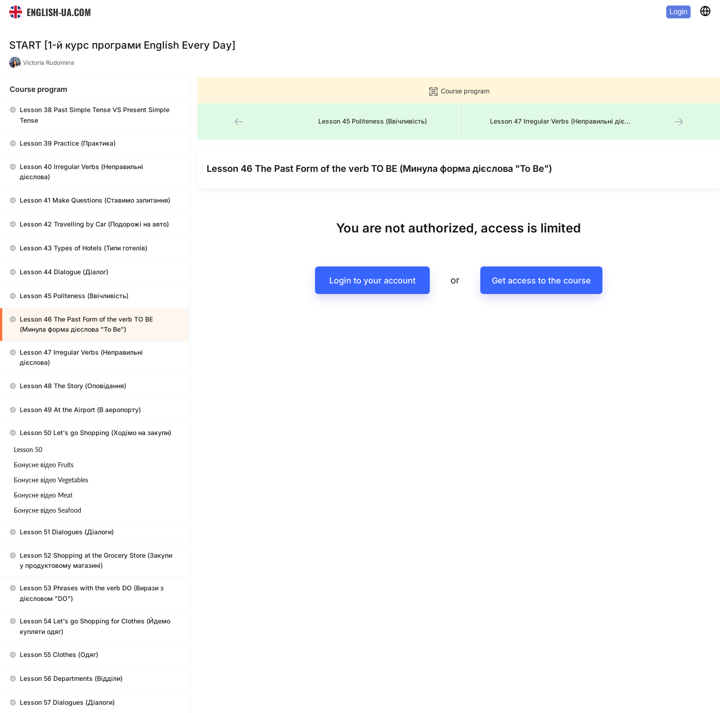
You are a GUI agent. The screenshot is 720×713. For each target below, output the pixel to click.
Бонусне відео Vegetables (51, 397)
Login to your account (370, 253)
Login (678, 12)
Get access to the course (539, 253)
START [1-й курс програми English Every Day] (122, 45)
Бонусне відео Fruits (43, 382)
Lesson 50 (28, 367)
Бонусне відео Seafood (47, 427)
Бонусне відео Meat (43, 412)
